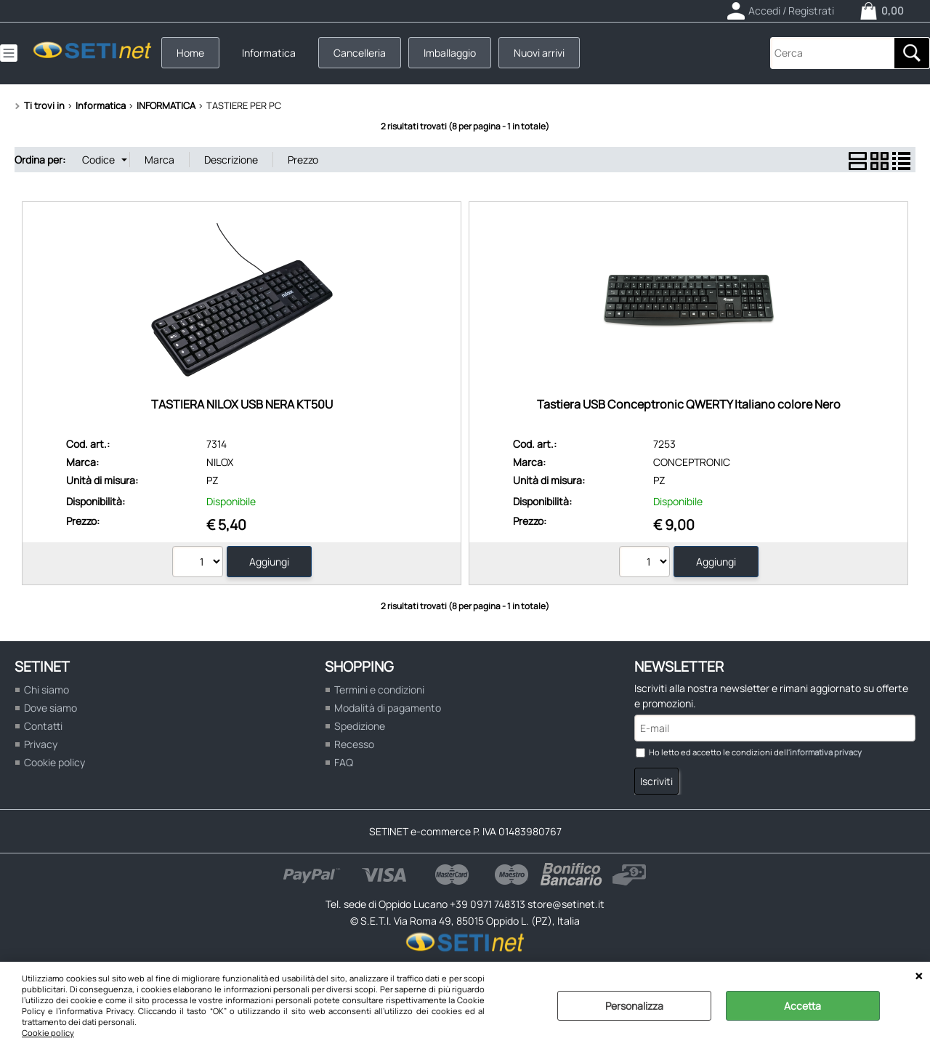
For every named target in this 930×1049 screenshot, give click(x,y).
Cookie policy (48, 1032)
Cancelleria (359, 53)
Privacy (40, 744)
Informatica (269, 53)
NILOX (219, 462)
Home (190, 53)
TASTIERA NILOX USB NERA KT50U (242, 404)
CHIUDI (919, 976)
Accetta (802, 1006)
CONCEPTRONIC (691, 462)
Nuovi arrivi (539, 53)
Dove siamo (50, 708)
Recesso (354, 744)
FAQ (343, 762)
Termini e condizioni (379, 689)
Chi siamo (46, 689)
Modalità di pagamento (387, 708)
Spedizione (359, 726)
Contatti (43, 726)
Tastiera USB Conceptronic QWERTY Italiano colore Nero (689, 404)
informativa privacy (826, 752)
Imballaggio (450, 53)
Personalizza (634, 1006)
